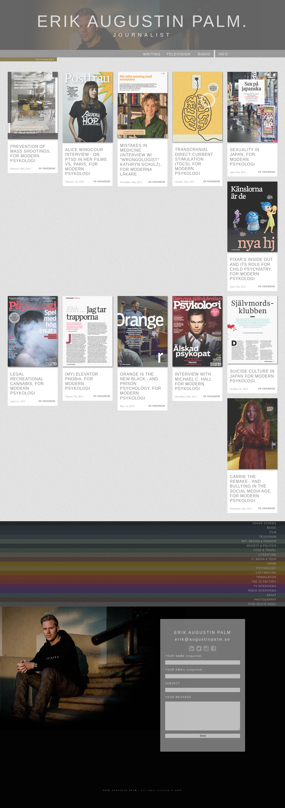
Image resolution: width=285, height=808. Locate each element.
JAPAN (275, 563)
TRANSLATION (270, 577)
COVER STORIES (268, 523)
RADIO (204, 54)
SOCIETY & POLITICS (265, 545)
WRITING (151, 54)
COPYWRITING (270, 572)
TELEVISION (271, 536)
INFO (223, 54)
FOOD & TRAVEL (269, 550)
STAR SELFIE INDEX (266, 604)
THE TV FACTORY (268, 581)
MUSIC (275, 527)
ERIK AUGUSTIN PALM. (142, 19)
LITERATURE (271, 554)
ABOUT (275, 595)
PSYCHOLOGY (270, 568)
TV (178, 54)
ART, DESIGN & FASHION (262, 541)
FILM (277, 532)
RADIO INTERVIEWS (266, 590)
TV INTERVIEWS (269, 586)
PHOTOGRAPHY (269, 599)
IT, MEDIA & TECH (268, 559)
